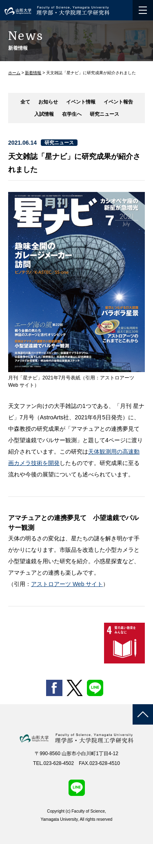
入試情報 (44, 114)
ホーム (14, 73)
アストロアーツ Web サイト (67, 584)
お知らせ (48, 102)
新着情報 (33, 73)
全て (25, 102)
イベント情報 (80, 102)
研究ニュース (104, 114)
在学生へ (72, 114)
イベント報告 (118, 102)
